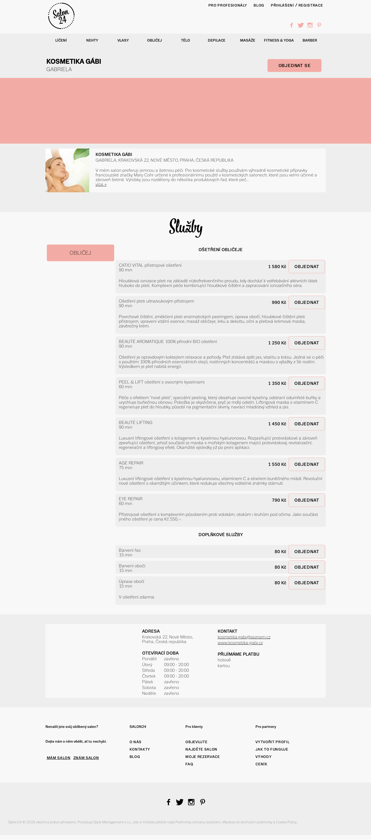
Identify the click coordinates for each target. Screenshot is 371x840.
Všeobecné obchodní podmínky (247, 822)
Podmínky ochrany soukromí (198, 822)
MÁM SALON (59, 758)
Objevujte (196, 742)
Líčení (61, 40)
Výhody (263, 757)
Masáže (247, 40)
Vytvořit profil (272, 742)
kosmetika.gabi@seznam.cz (244, 637)
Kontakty (140, 749)
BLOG (259, 5)
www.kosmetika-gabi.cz (240, 642)
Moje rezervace (202, 757)
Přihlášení (282, 5)
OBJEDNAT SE (294, 65)
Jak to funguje (271, 749)
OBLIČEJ (80, 253)
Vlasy (123, 40)
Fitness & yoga (279, 40)
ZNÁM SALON (86, 758)
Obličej (154, 40)
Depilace (216, 40)
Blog (135, 757)
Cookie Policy (287, 822)
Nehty (92, 40)
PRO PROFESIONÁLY (227, 5)
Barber (310, 40)
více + (101, 184)
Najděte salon (201, 749)
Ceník (261, 764)
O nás (136, 742)
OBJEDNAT (306, 266)
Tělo (185, 40)
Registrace (310, 5)
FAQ (189, 764)
